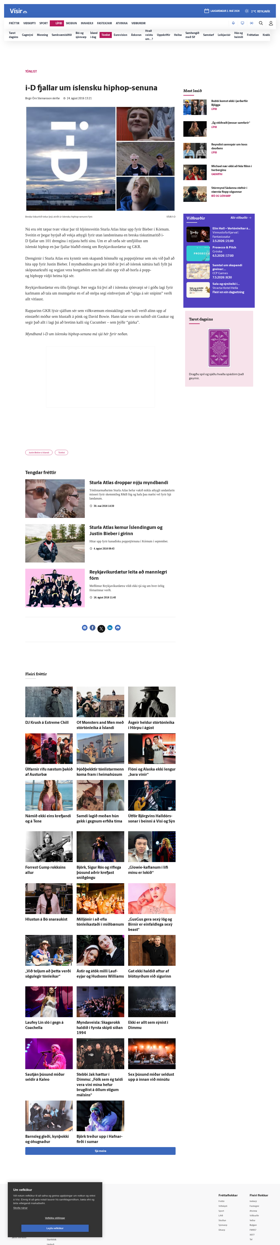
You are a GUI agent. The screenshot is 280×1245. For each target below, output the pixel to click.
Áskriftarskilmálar (63, 1186)
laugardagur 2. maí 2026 (224, 12)
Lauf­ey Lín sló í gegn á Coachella (46, 997)
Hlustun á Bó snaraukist (40, 904)
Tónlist (70, 453)
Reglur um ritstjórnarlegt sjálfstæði (27, 1169)
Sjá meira (100, 1102)
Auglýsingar (60, 1172)
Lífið (222, 1167)
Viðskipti (224, 1157)
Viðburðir (256, 1167)
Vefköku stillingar (32, 1228)
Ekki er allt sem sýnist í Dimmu (148, 997)
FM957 (254, 1182)
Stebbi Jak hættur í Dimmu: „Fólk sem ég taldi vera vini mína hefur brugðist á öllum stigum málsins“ (98, 1045)
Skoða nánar (20, 1218)
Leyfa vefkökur (78, 1228)
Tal (251, 1192)
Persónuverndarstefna (25, 1175)
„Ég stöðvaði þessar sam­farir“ (230, 123)
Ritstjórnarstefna (63, 1181)
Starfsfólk (59, 1191)
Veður (253, 1172)
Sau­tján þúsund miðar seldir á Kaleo (49, 1041)
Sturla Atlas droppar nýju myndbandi (128, 484)
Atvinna (254, 1162)
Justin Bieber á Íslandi (42, 453)
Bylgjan (254, 1177)
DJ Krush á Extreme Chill (41, 723)
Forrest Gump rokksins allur (43, 860)
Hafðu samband (63, 1176)
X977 (253, 1187)
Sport (222, 1162)
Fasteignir (256, 1157)
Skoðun (223, 1172)
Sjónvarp (224, 1177)
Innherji (254, 1152)
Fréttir (223, 1152)
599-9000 (23, 1190)
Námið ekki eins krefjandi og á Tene (48, 811)
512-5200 (65, 1167)
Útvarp (223, 1182)
